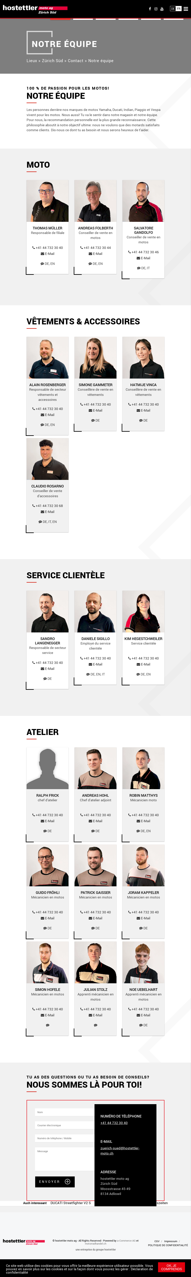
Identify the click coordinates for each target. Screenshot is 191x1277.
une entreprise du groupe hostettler (96, 1249)
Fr (178, 9)
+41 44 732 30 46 (145, 252)
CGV (156, 1241)
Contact (76, 60)
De (173, 9)
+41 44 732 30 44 (97, 247)
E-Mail (49, 253)
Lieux (32, 60)
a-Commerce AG (126, 1240)
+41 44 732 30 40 (49, 247)
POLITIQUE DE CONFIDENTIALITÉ (168, 1245)
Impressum (170, 1241)
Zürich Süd (52, 60)
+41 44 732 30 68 (49, 505)
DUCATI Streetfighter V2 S (71, 1203)
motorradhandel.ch (95, 1243)
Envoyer (49, 1181)
